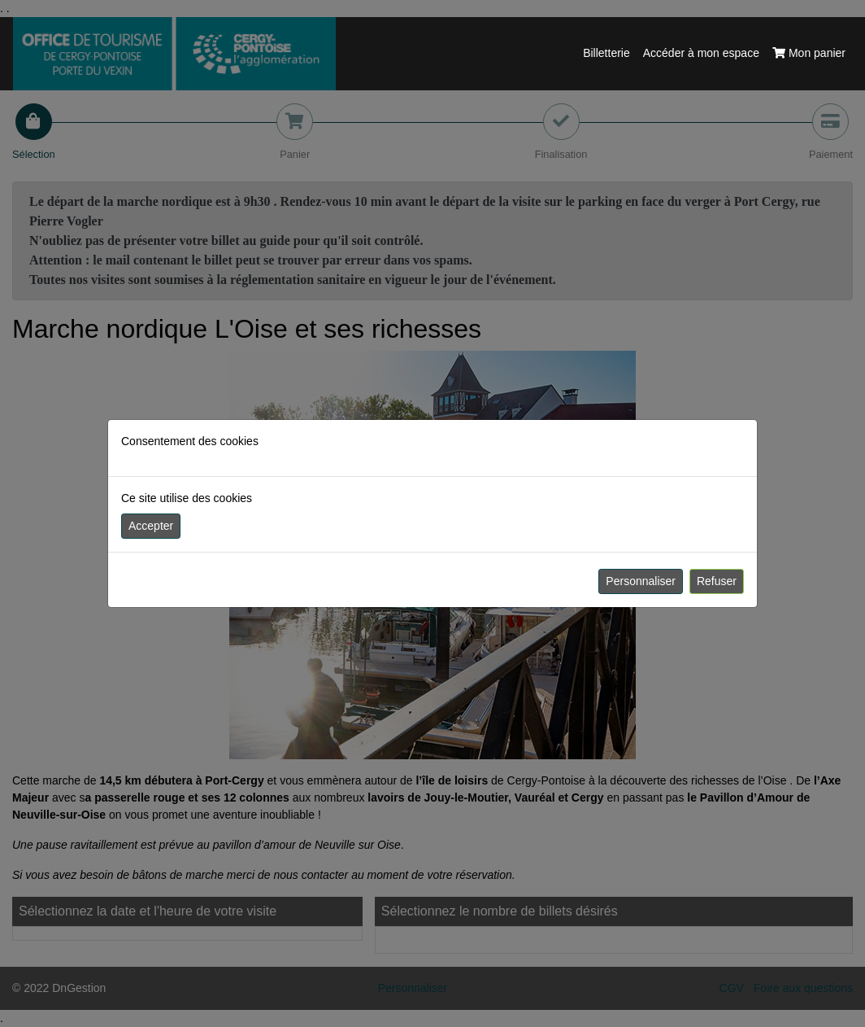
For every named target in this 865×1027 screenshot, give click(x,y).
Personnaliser (641, 581)
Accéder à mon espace (701, 52)
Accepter (150, 525)
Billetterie (606, 52)
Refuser (717, 581)
